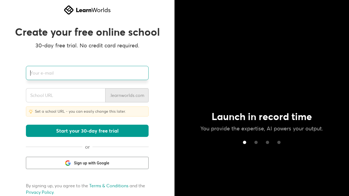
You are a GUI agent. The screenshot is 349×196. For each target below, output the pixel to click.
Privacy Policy (39, 192)
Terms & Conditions (108, 185)
